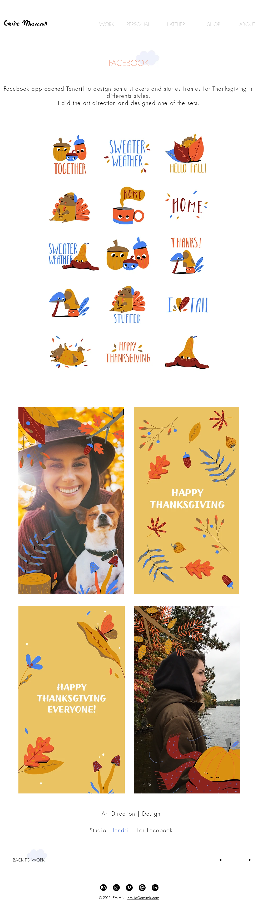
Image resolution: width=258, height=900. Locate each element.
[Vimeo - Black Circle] (129, 887)
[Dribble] (142, 887)
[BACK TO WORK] (28, 860)
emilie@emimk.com (143, 897)
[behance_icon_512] (103, 887)
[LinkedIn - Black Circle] (155, 887)
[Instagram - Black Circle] (116, 887)
